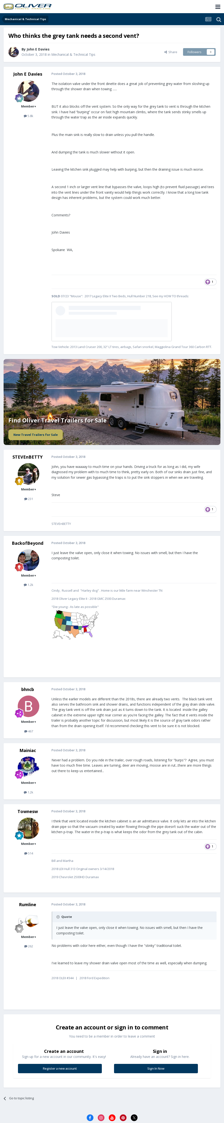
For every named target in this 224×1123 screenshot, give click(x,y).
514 (28, 853)
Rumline (27, 904)
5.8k (28, 116)
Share (170, 52)
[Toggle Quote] (58, 917)
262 (28, 946)
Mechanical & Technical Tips (73, 54)
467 (28, 731)
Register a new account (60, 1068)
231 (28, 499)
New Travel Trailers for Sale (35, 434)
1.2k (28, 585)
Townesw (27, 811)
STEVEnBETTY (27, 457)
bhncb (27, 689)
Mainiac (27, 750)
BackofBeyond (27, 543)
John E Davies (27, 74)
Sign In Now (155, 1068)
